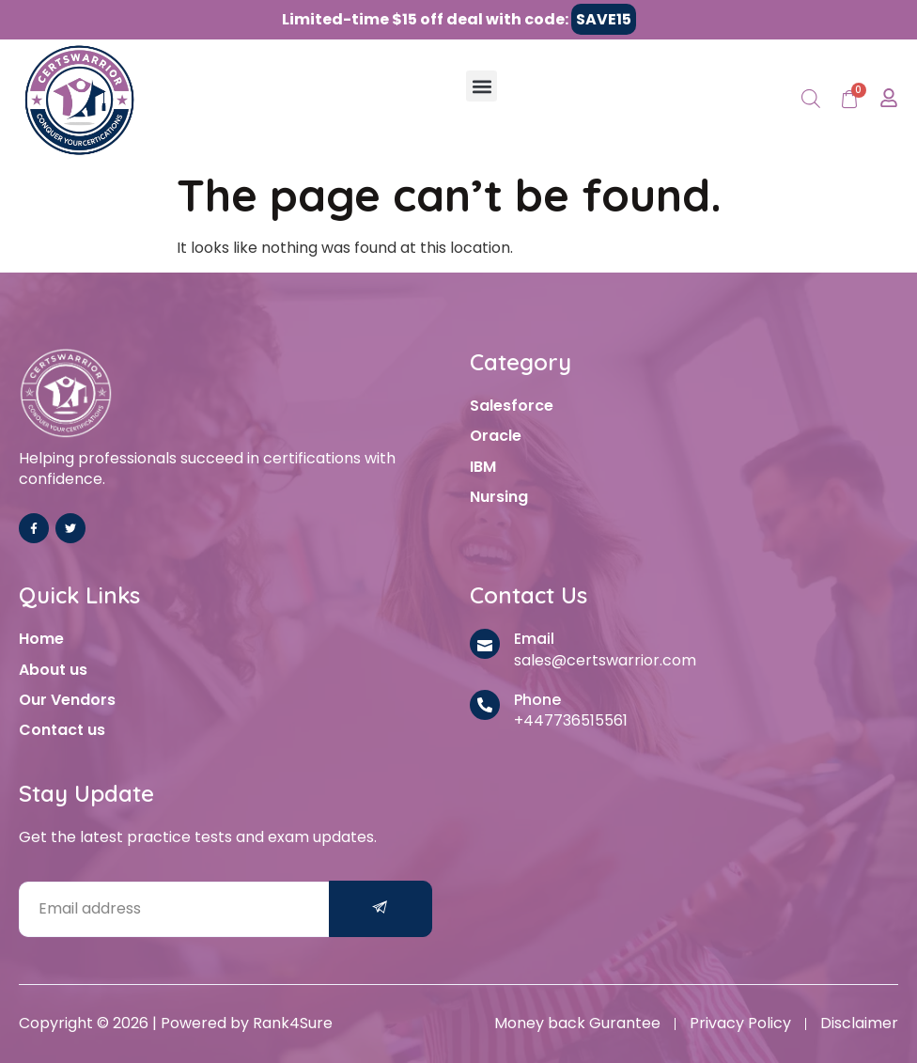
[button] (481, 86)
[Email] (485, 644)
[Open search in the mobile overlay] (810, 100)
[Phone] (485, 705)
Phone (537, 700)
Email (534, 638)
